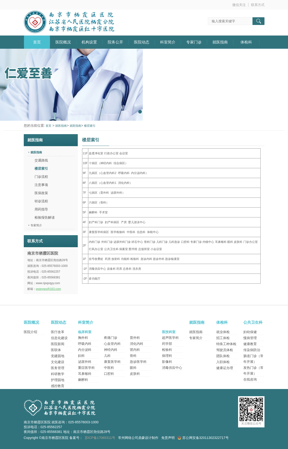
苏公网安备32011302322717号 (205, 438)
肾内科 (135, 350)
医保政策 (41, 193)
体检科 (246, 42)
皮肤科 (135, 374)
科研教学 (57, 374)
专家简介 (36, 225)
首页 (37, 42)
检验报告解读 (45, 217)
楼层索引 (90, 125)
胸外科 (83, 338)
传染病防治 (251, 350)
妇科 (81, 356)
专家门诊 (194, 42)
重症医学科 (86, 368)
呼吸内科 (84, 344)
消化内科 (136, 344)
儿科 (107, 356)
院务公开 (115, 42)
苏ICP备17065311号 (100, 438)
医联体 (56, 350)
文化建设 (57, 362)
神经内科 (110, 350)
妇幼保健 (250, 332)
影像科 (167, 362)
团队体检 (223, 356)
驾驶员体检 (224, 350)
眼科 (133, 368)
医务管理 (57, 368)
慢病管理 (250, 338)
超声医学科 (170, 338)
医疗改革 (57, 332)
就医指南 (220, 42)
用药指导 (41, 209)
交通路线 (41, 160)
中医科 (109, 368)
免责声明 (168, 438)
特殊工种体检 (226, 344)
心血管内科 (112, 344)
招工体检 (223, 338)
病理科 (167, 356)
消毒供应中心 (172, 368)
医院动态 (141, 42)
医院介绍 (30, 332)
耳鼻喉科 (84, 374)
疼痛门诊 (110, 338)
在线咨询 (250, 379)
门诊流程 (41, 177)
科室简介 (167, 42)
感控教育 (57, 386)
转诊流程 (41, 201)
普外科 (135, 338)
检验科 (167, 350)
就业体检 (223, 332)
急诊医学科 (138, 362)
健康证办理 (224, 368)
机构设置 (89, 42)
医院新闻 (57, 344)
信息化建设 (59, 338)
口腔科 (109, 374)
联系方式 (257, 5)
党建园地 (57, 356)
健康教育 (250, 344)
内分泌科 (84, 350)
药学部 (167, 344)
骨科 (133, 356)
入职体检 (223, 362)
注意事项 (41, 185)
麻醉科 (83, 380)
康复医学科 (112, 362)
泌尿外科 (84, 362)
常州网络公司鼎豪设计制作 (138, 438)
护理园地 (57, 380)
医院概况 (63, 42)
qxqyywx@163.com (48, 289)
